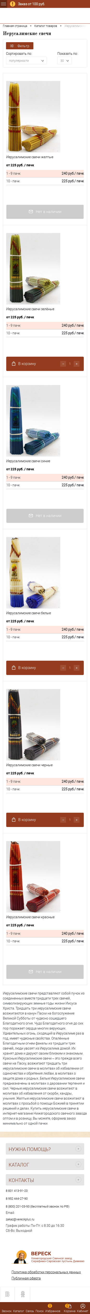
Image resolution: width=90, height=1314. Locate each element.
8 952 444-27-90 (17, 1198)
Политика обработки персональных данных (46, 1272)
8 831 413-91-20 (17, 1190)
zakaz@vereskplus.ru (20, 1219)
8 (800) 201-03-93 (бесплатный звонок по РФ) (37, 1206)
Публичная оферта (26, 1278)
